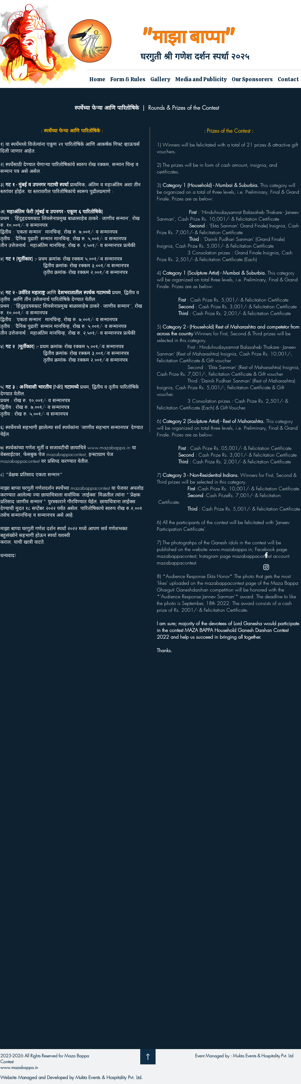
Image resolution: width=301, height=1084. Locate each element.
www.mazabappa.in (108, 447)
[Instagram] (266, 567)
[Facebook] (266, 555)
